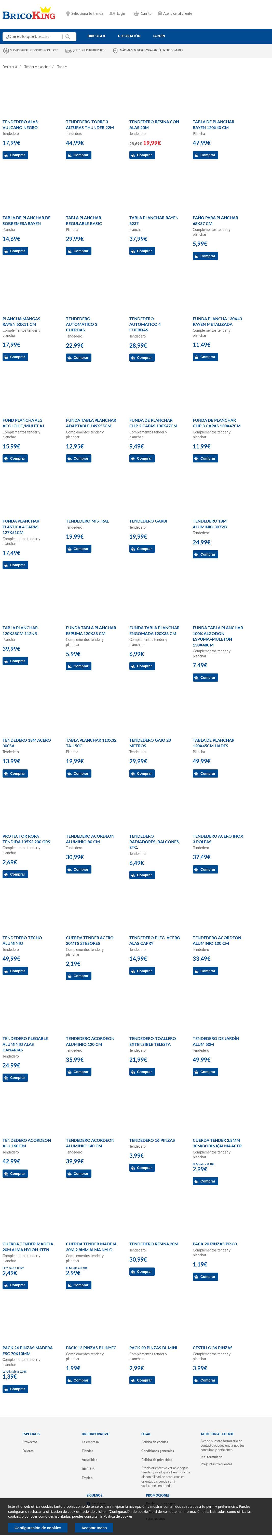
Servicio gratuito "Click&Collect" (34, 50)
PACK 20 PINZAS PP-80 (215, 1244)
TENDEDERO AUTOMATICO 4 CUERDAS (145, 324)
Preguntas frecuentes (216, 1464)
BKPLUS (88, 1469)
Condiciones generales (157, 1451)
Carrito (146, 14)
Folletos (28, 1451)
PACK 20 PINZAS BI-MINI (153, 1348)
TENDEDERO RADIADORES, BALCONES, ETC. (154, 842)
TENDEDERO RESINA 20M (153, 1244)
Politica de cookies (117, 1516)
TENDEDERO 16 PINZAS (152, 1140)
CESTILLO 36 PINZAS (213, 1348)
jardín (159, 36)
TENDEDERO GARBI (148, 521)
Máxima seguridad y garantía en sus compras (151, 50)
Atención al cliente (177, 14)
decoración (129, 36)
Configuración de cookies (38, 1528)
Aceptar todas (94, 1528)
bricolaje (97, 36)
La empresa (90, 1442)
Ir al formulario (211, 1457)
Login (121, 14)
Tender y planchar (37, 67)
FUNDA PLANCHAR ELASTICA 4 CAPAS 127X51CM (21, 527)
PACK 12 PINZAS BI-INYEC (91, 1348)
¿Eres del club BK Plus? (88, 50)
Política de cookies (154, 1442)
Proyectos (29, 1442)
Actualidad (89, 1459)
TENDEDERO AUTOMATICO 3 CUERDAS (81, 324)
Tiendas (87, 1451)
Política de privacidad (156, 1459)
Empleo (87, 1478)
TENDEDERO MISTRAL (87, 521)
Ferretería (10, 67)
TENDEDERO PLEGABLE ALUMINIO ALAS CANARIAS (25, 1044)
